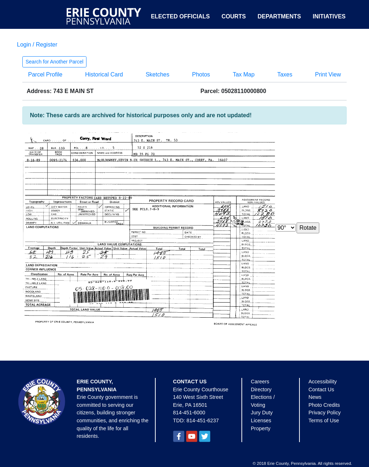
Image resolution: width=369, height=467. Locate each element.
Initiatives (329, 16)
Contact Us (321, 389)
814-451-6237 (203, 420)
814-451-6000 (189, 412)
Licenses (261, 420)
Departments (279, 16)
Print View (328, 74)
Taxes (284, 74)
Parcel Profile (45, 74)
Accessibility (322, 381)
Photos (201, 74)
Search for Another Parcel (54, 62)
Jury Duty (262, 412)
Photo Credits (324, 405)
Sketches (157, 74)
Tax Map (243, 74)
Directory (261, 389)
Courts (234, 16)
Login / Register (37, 44)
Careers (260, 381)
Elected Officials (180, 16)
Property (260, 428)
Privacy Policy (324, 412)
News (314, 397)
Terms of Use (323, 420)
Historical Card (104, 74)
